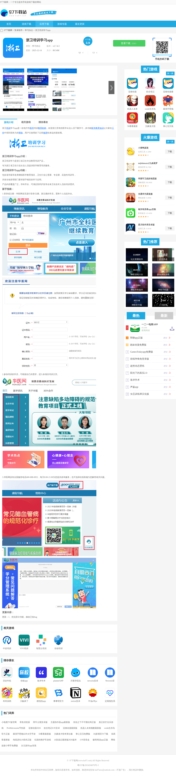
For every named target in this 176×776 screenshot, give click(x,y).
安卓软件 (18, 30)
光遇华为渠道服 (145, 194)
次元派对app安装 (28, 746)
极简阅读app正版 (100, 740)
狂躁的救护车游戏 (42, 740)
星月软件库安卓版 (146, 225)
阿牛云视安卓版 (40, 722)
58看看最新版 (45, 734)
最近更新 (79, 24)
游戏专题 (62, 24)
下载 (170, 151)
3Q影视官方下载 (100, 734)
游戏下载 (26, 24)
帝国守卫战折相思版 (147, 179)
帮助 (21, 133)
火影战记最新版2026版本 (65, 740)
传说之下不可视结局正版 (84, 722)
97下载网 (8, 30)
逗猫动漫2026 (34, 728)
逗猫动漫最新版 (70, 728)
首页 (8, 24)
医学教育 (95, 128)
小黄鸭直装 (143, 148)
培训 (8, 128)
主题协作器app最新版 (60, 722)
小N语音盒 (84, 740)
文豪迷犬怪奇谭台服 (63, 734)
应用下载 (44, 24)
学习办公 (29, 30)
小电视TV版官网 (9, 722)
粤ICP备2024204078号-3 (88, 765)
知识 (102, 128)
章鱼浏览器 (25, 722)
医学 (32, 128)
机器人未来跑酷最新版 (91, 728)
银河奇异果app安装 (147, 209)
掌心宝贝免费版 (83, 734)
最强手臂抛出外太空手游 (24, 734)
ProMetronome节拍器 (16, 728)
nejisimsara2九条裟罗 (148, 163)
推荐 (45, 133)
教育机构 (42, 128)
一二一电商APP (150, 324)
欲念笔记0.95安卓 (52, 728)
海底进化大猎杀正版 (22, 740)
